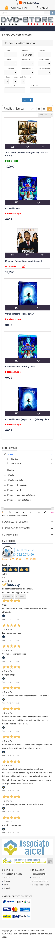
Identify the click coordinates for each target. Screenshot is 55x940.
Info (6, 885)
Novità (10, 470)
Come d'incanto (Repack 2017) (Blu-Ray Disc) (27, 419)
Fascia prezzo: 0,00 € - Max (14, 515)
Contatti (7, 888)
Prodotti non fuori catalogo (21, 495)
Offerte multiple (15, 480)
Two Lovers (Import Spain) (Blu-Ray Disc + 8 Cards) (26, 154)
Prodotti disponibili (17, 485)
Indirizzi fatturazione (40, 885)
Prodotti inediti (15, 490)
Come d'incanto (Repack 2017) (19, 314)
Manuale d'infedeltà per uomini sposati (23, 261)
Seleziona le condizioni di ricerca (20, 43)
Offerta (10, 475)
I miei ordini (37, 877)
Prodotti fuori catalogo (19, 500)
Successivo (20, 596)
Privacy (7, 877)
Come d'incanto (12, 208)
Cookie (7, 881)
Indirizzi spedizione (40, 881)
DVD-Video (16, 463)
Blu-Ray (14, 459)
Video (10, 454)
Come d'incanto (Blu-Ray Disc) (20, 367)
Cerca (27, 100)
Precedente (8, 596)
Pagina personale (39, 874)
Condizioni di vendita (13, 874)
